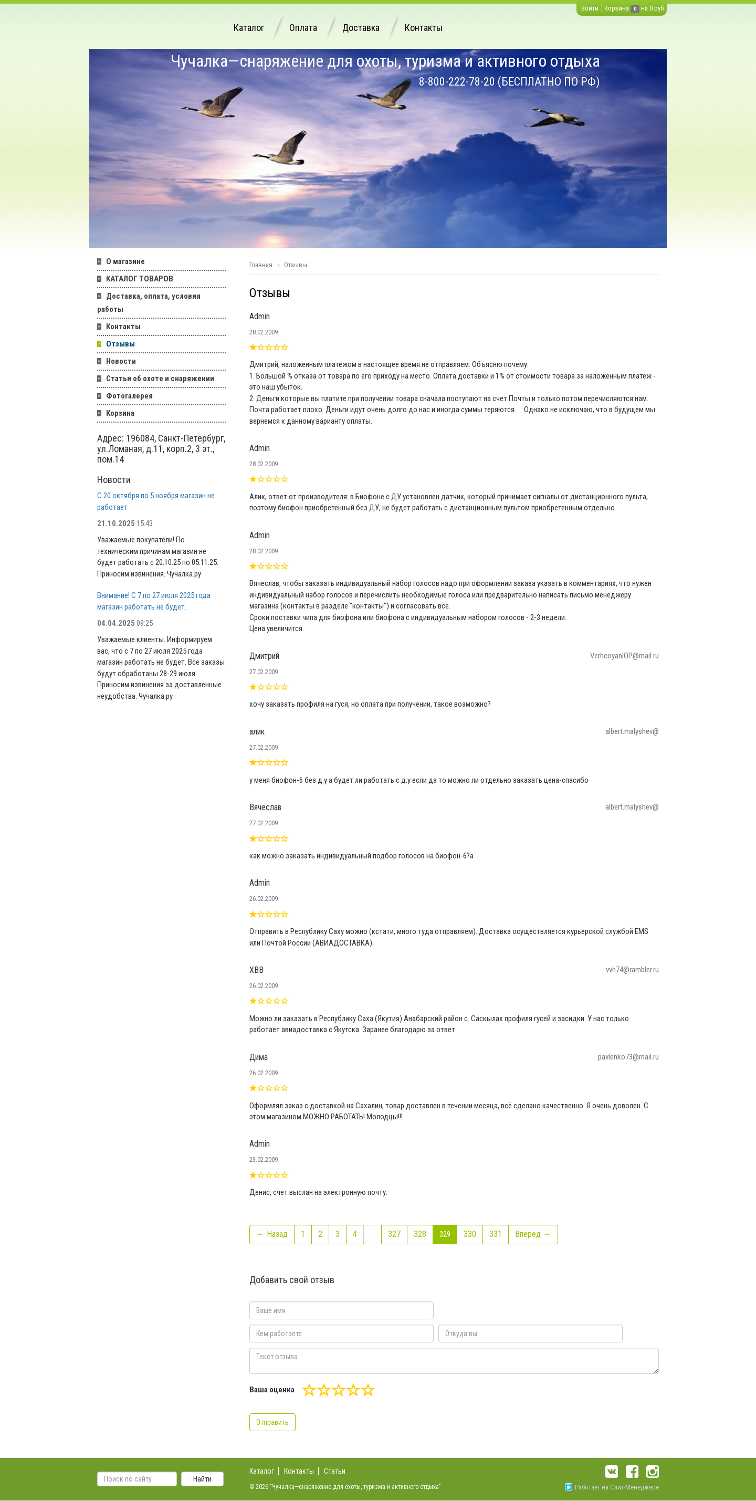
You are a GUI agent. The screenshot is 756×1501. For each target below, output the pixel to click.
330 (470, 1234)
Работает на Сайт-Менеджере (612, 1487)
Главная (260, 265)
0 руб (656, 8)
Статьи (334, 1471)
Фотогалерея (129, 396)
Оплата (303, 27)
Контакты (424, 27)
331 (495, 1234)
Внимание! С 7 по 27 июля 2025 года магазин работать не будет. (154, 601)
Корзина (616, 8)
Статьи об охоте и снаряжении (160, 378)
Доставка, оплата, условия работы (149, 302)
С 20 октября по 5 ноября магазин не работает (156, 501)
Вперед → (533, 1234)
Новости (121, 361)
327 (394, 1234)
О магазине (125, 261)
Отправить (272, 1422)
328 (420, 1234)
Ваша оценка (272, 1389)
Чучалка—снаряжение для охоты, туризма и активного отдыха (385, 61)
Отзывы (120, 344)
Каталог (249, 27)
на (644, 8)
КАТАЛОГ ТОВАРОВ (139, 279)
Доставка (361, 27)
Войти (589, 8)
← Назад (272, 1234)
